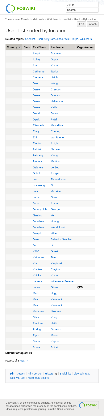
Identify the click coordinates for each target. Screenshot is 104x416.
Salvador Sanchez (62, 239)
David (36, 113)
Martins (55, 161)
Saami (36, 341)
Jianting (37, 215)
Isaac (36, 191)
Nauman (56, 311)
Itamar (36, 197)
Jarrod (36, 203)
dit (12, 373)
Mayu (36, 299)
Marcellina (57, 125)
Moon (54, 335)
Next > (24, 360)
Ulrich (54, 77)
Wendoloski (57, 227)
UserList (66, 19)
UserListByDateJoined (49, 39)
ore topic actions (38, 377)
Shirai (54, 347)
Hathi (54, 323)
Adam (54, 203)
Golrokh (37, 173)
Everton (37, 143)
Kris (35, 263)
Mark (36, 293)
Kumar (55, 65)
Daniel (36, 89)
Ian (34, 179)
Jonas (54, 113)
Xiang (54, 155)
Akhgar (55, 173)
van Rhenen (58, 137)
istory (49, 373)
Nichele (55, 149)
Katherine (38, 257)
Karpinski (56, 263)
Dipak (36, 119)
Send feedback (65, 409)
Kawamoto (57, 299)
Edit (81, 24)
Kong (54, 317)
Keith (54, 107)
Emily (36, 131)
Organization (85, 47)
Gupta (54, 59)
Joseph (37, 233)
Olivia (36, 317)
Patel (54, 119)
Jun (35, 245)
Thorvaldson (58, 179)
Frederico (38, 161)
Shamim (55, 53)
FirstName (39, 47)
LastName (57, 47)
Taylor (54, 71)
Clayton (55, 269)
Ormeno (55, 329)
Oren (54, 197)
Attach (93, 24)
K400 (36, 251)
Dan (35, 83)
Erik (35, 137)
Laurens (38, 281)
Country (12, 47)
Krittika (37, 275)
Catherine (38, 71)
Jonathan (38, 221)
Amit (35, 65)
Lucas (36, 287)
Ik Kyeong (39, 185)
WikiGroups (71, 39)
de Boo (55, 167)
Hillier (54, 233)
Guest (54, 251)
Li (52, 245)
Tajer (53, 257)
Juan (36, 239)
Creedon (56, 89)
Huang (55, 221)
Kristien (37, 269)
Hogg (54, 293)
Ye (52, 215)
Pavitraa (38, 323)
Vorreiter (56, 191)
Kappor (55, 341)
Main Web (38, 19)
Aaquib (37, 53)
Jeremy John (40, 209)
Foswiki (25, 19)
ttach (21, 373)
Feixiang (38, 155)
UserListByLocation (85, 19)
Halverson (57, 101)
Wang (54, 83)
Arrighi (54, 143)
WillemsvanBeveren (62, 281)
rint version (35, 373)
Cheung (55, 131)
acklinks (65, 373)
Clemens (38, 77)
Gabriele (38, 167)
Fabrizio (37, 149)
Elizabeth (38, 125)
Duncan (55, 95)
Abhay (36, 59)
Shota (36, 347)
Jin (52, 185)
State (26, 47)
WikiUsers (52, 19)
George (55, 209)
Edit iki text (17, 377)
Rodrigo (37, 329)
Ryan (36, 335)
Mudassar (38, 311)
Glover (55, 287)
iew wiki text (82, 373)
